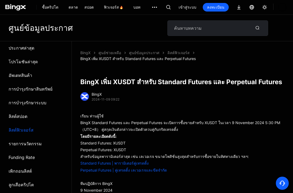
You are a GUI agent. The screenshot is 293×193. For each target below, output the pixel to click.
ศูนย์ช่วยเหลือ (110, 52)
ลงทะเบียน (215, 7)
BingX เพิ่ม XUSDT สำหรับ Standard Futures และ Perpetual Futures (187, 52)
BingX (85, 52)
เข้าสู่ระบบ (187, 7)
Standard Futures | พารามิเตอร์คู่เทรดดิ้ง (114, 157)
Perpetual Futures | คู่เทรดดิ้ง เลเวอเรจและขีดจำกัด (123, 164)
